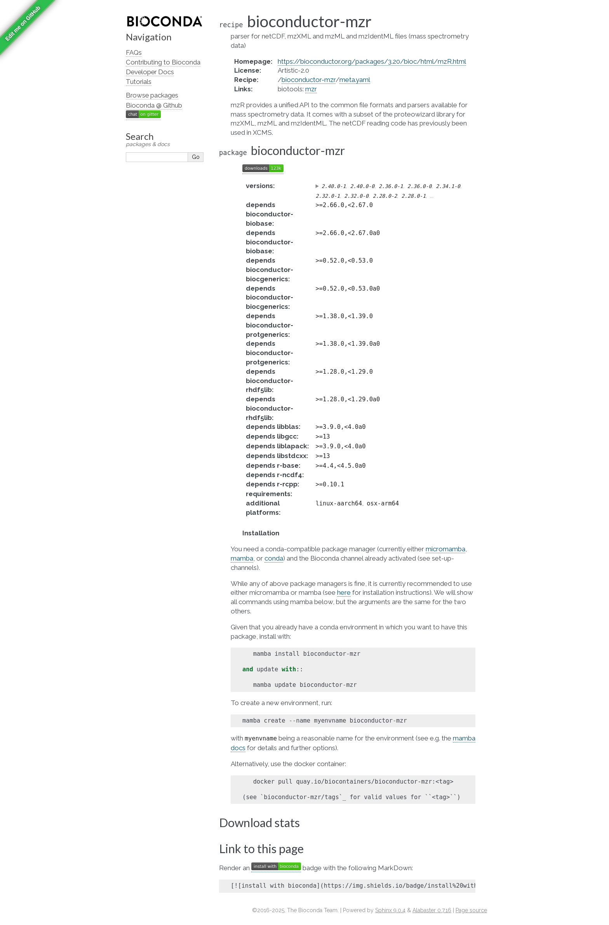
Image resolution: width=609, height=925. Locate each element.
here (344, 592)
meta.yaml (354, 80)
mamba (242, 558)
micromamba (445, 549)
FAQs (134, 52)
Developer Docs (150, 72)
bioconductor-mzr (309, 80)
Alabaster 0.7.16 (431, 910)
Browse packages (152, 95)
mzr (311, 89)
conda (273, 558)
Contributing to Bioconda (163, 62)
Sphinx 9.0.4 (390, 910)
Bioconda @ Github (154, 105)
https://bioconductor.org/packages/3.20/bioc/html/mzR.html (372, 61)
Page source (471, 910)
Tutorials (138, 81)
